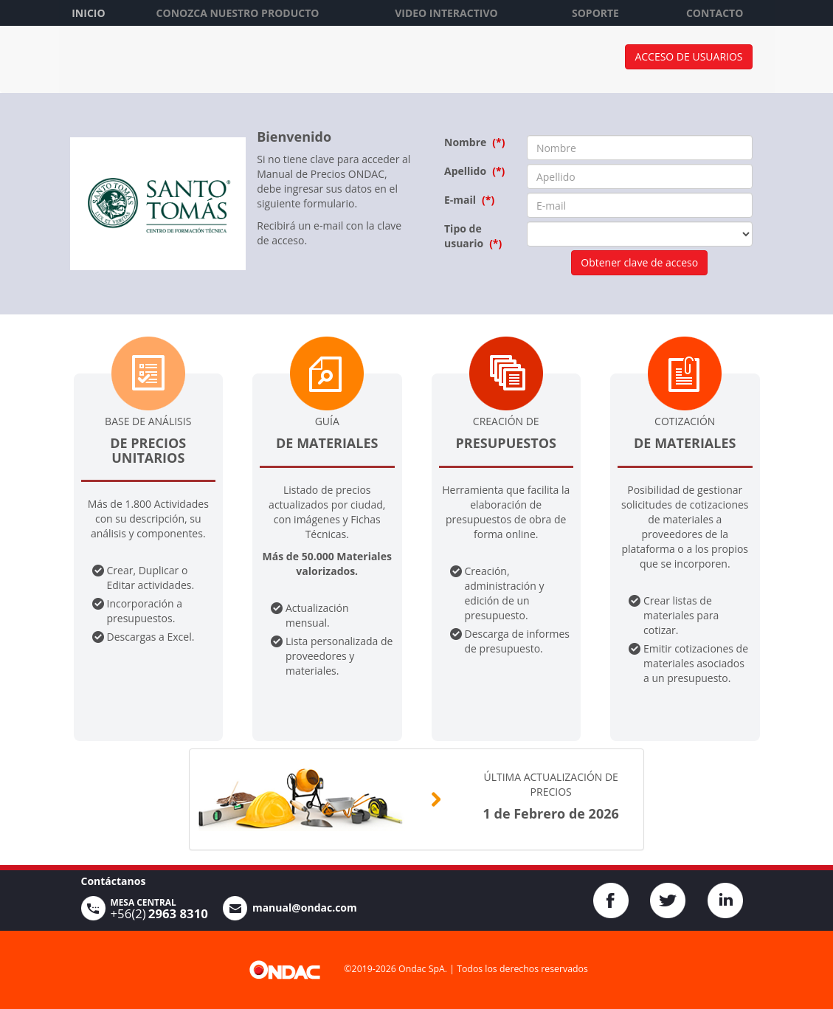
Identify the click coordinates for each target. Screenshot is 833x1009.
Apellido (465, 171)
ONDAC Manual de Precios (192, 62)
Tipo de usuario (463, 235)
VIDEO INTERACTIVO (446, 13)
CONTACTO (714, 13)
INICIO (88, 13)
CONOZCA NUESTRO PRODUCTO (237, 13)
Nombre (465, 142)
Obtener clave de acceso (639, 262)
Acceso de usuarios (688, 56)
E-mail (460, 200)
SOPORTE (595, 13)
